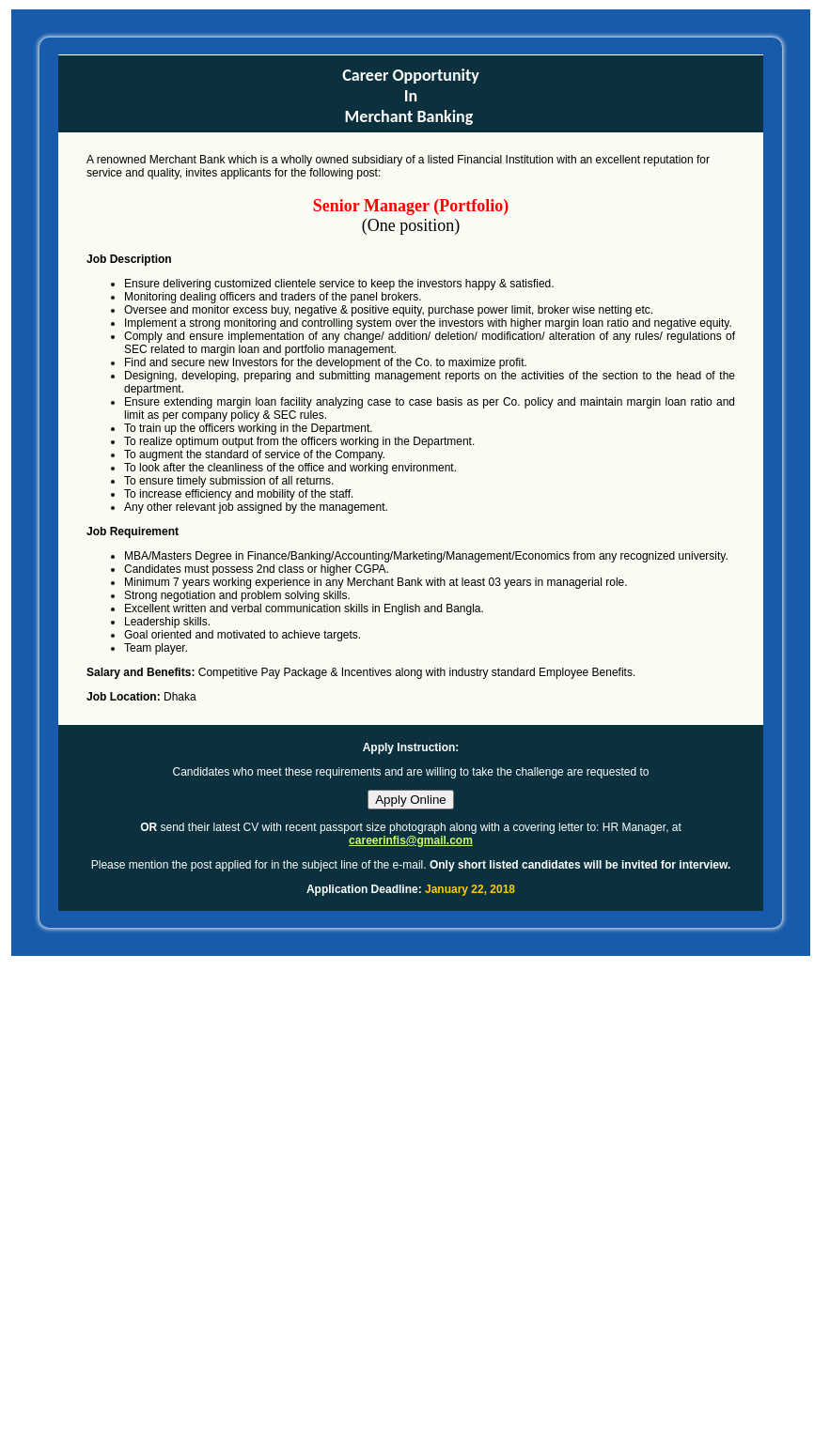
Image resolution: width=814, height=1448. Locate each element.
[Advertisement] (228, 1212)
